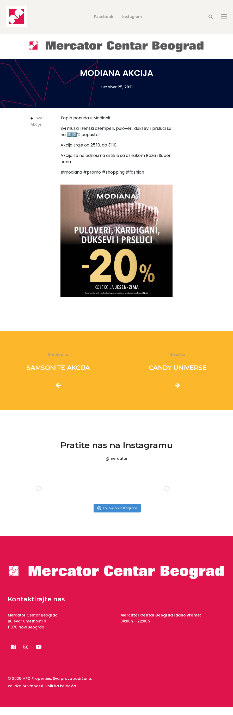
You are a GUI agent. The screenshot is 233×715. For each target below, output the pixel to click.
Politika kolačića (60, 686)
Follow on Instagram (117, 508)
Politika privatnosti (25, 686)
